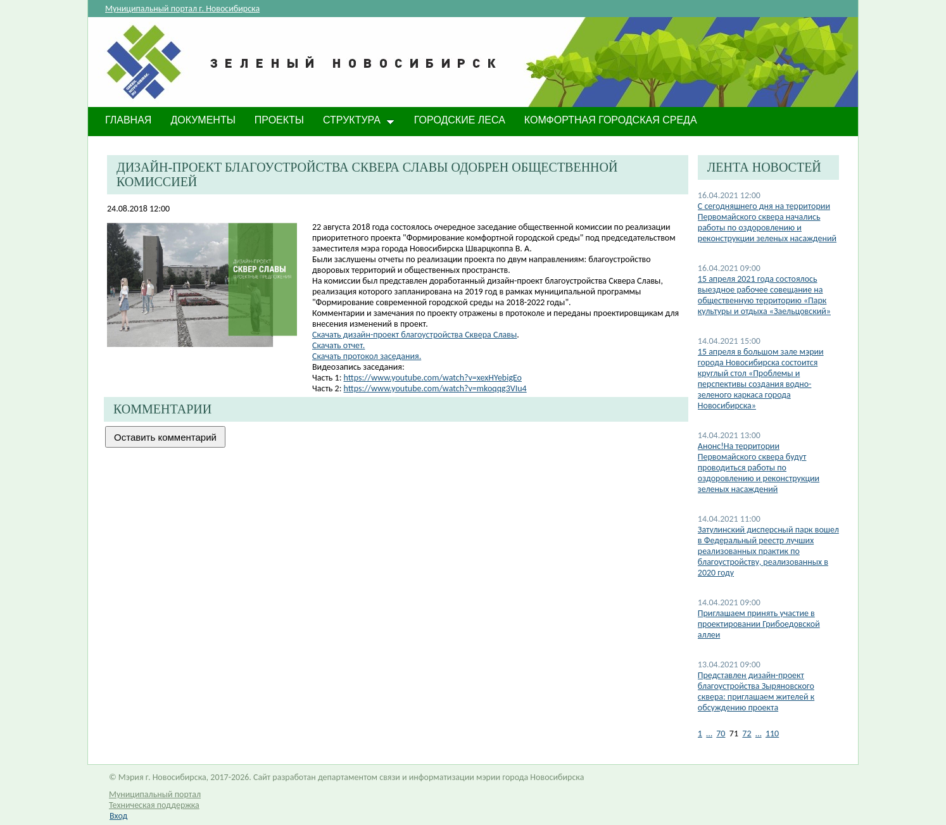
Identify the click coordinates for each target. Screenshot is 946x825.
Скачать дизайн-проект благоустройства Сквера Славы (414, 334)
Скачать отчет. (338, 345)
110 (772, 733)
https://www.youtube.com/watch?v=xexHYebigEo (433, 377)
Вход (118, 815)
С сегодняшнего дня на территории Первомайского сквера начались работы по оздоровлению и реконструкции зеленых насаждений (767, 222)
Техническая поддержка (154, 805)
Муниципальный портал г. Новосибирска (182, 8)
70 (720, 733)
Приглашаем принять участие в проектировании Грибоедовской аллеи (759, 624)
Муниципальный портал (155, 794)
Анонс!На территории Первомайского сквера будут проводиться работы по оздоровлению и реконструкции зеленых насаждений (758, 467)
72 (746, 733)
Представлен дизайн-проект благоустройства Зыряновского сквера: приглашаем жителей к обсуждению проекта (756, 691)
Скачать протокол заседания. (366, 356)
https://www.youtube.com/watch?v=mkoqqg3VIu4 (435, 388)
